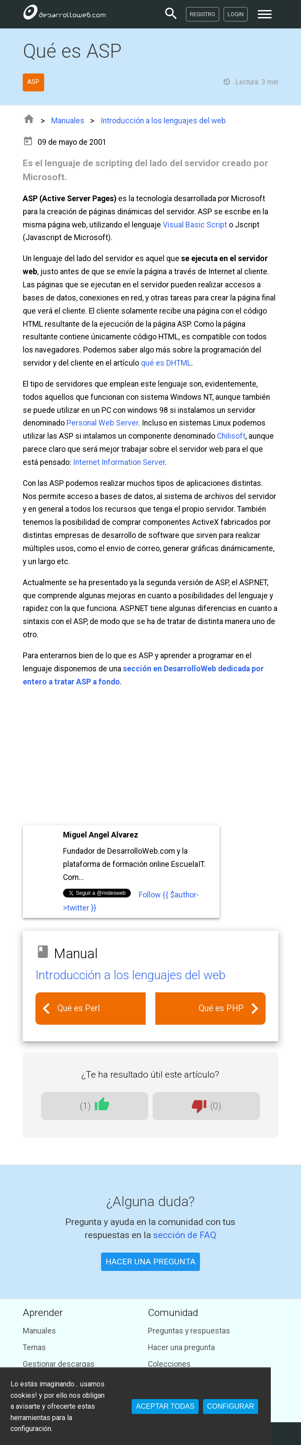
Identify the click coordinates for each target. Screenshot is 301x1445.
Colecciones (169, 1364)
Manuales (67, 120)
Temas (34, 1347)
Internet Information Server (119, 462)
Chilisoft (231, 436)
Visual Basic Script (195, 224)
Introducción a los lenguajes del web (163, 120)
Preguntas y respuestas (189, 1330)
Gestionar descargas (58, 1364)
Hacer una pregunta (181, 1347)
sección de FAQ (184, 1234)
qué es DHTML (166, 363)
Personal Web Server (102, 423)
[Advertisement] (151, 757)
